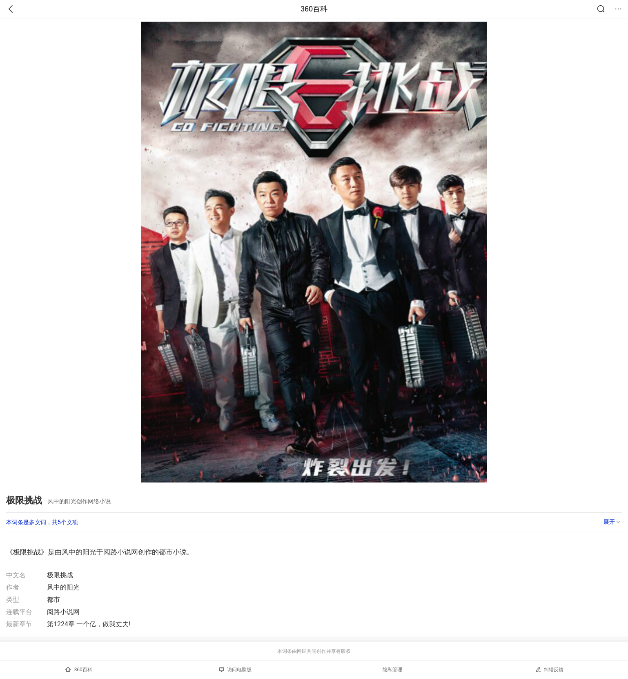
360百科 (314, 9)
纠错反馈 (549, 669)
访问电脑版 (235, 669)
